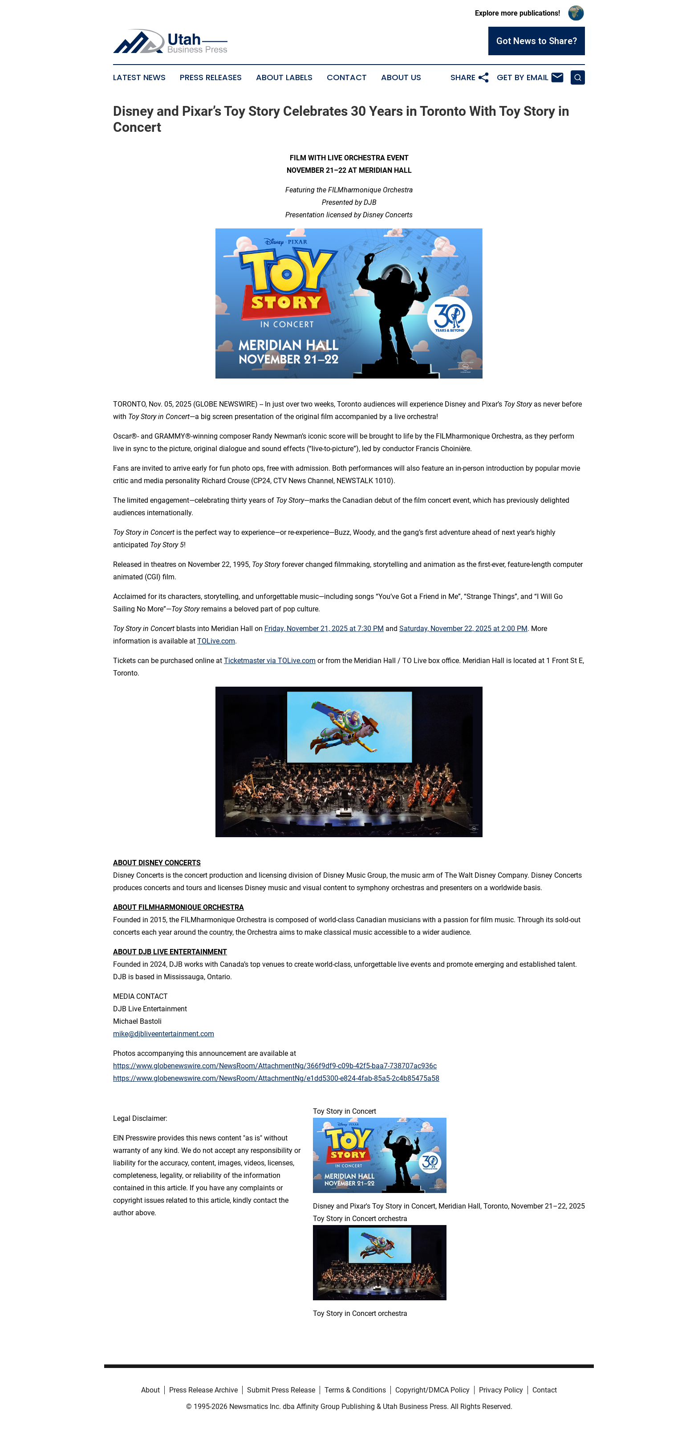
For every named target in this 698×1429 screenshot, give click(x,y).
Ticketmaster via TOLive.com (270, 660)
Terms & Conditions (355, 1390)
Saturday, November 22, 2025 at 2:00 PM (463, 628)
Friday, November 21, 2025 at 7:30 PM (324, 628)
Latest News (139, 77)
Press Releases (211, 77)
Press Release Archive (203, 1390)
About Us (401, 77)
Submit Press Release (281, 1390)
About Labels (284, 77)
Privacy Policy (501, 1390)
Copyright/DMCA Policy (432, 1390)
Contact (347, 77)
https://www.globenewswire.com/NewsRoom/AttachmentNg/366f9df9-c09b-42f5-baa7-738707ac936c (275, 1066)
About (150, 1390)
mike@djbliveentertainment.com (163, 1034)
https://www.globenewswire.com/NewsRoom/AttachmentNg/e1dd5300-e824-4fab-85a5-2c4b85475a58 (276, 1078)
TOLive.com (216, 641)
